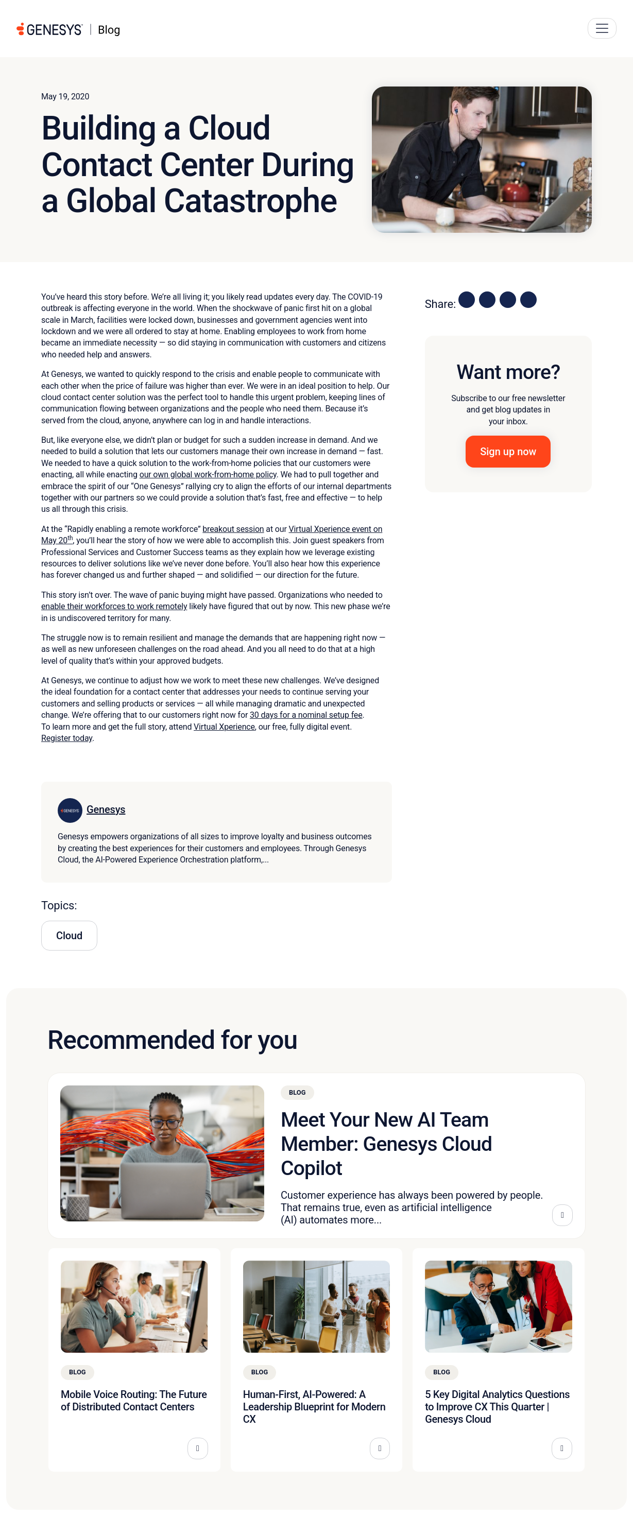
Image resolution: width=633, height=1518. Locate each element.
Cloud (69, 935)
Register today (66, 738)
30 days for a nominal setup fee (306, 715)
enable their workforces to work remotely (114, 606)
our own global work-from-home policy (208, 474)
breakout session (233, 529)
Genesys (106, 809)
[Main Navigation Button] (602, 28)
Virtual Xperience (224, 727)
